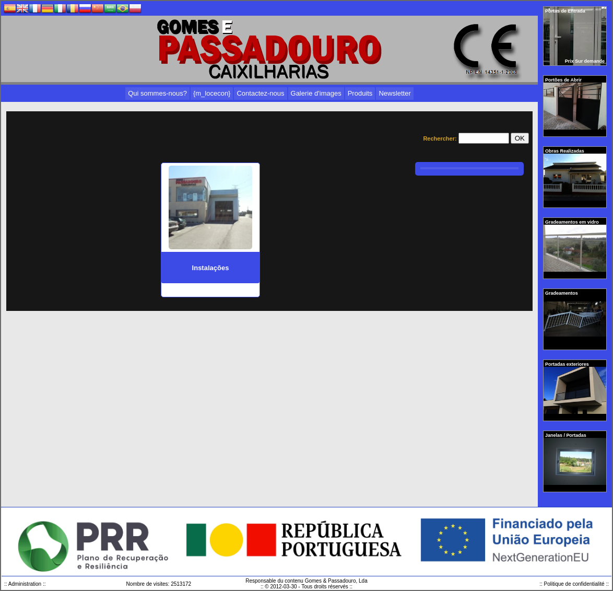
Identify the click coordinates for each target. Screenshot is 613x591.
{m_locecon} (212, 93)
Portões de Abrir (564, 80)
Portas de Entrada (565, 11)
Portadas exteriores (567, 364)
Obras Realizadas (565, 151)
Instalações (210, 268)
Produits (360, 93)
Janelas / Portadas (566, 435)
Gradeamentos (562, 293)
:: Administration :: (24, 584)
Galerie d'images (316, 93)
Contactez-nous (260, 93)
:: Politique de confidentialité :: (574, 584)
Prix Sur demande (585, 61)
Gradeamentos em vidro (572, 222)
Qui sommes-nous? (157, 93)
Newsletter (394, 93)
